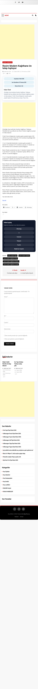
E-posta (19, 245)
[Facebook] (15, 2)
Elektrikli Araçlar (7, 488)
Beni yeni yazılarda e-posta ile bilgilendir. (14, 339)
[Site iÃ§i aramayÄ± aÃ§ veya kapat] (32, 15)
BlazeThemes (27, 514)
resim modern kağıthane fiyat (10, 258)
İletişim (17, 516)
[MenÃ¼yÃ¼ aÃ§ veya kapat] (5, 15)
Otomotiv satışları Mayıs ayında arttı (12, 457)
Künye (21, 516)
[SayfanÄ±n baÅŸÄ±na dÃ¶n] (36, 687)
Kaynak (4, 200)
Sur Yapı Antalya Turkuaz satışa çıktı (18, 363)
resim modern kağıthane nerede (11, 264)
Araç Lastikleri (6, 485)
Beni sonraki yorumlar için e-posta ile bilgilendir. (16, 335)
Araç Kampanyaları (7, 478)
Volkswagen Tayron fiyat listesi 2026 (12, 437)
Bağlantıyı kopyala (19, 249)
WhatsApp (19, 228)
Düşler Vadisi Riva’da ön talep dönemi (6, 363)
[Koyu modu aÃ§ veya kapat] (36, 15)
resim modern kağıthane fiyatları (11, 261)
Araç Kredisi (6, 481)
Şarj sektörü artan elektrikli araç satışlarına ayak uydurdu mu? (18, 450)
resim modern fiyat (12, 255)
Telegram (19, 241)
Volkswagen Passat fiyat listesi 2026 (12, 433)
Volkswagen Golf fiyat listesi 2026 (11, 440)
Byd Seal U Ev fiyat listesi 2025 (10, 460)
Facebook (19, 237)
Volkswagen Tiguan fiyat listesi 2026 (12, 447)
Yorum (6, 297)
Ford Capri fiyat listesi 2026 (9, 430)
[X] (19, 2)
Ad (5, 316)
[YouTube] (22, 2)
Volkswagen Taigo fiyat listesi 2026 (11, 443)
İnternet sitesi (7, 329)
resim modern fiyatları (24, 255)
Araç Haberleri (6, 475)
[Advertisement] (17, 41)
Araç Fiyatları (6, 471)
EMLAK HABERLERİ (7, 62)
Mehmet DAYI (7, 71)
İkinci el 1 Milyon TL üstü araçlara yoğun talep (14, 453)
